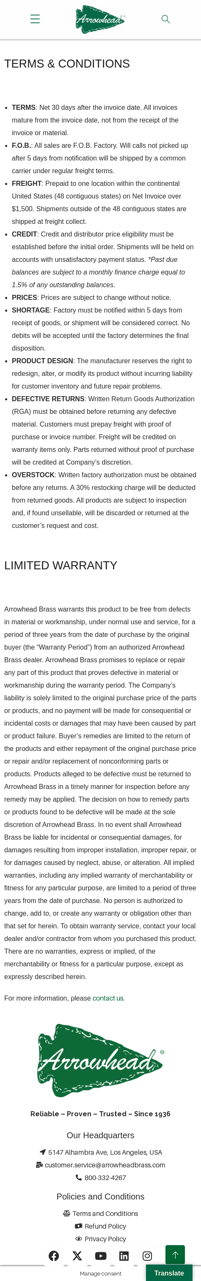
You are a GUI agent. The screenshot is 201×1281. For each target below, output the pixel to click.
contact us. (109, 998)
